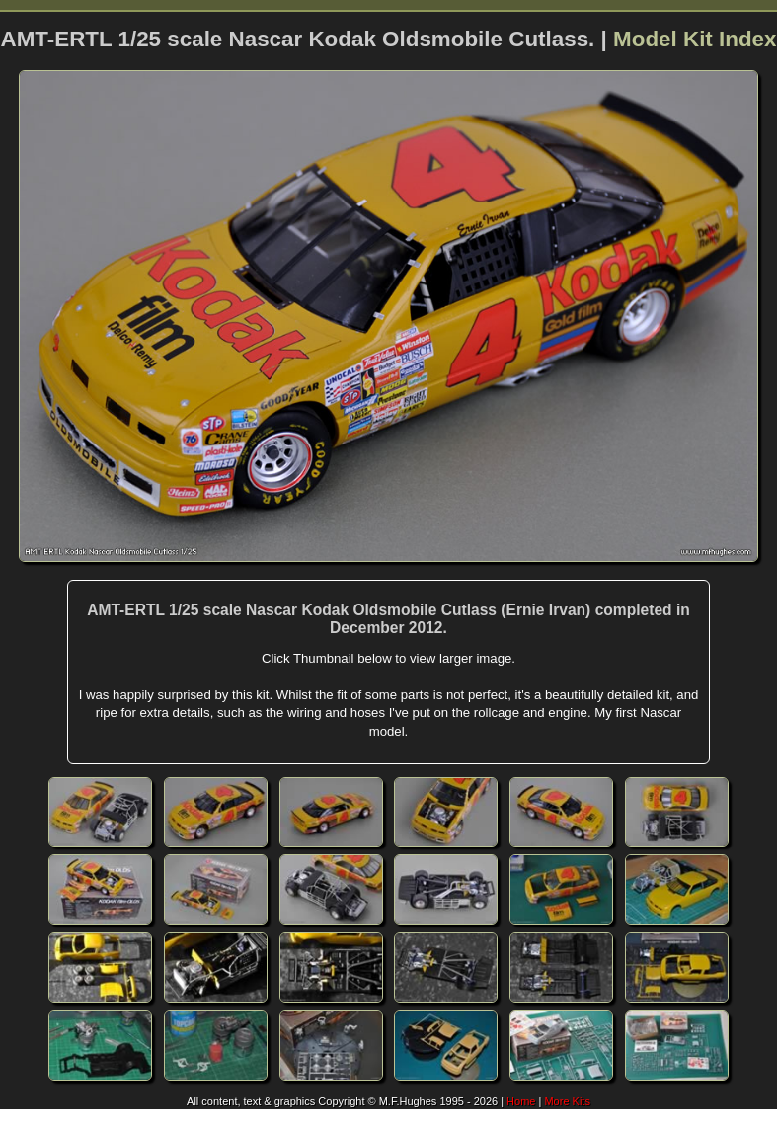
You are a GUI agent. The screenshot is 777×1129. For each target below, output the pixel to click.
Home (520, 1101)
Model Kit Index (694, 39)
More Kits (566, 1101)
